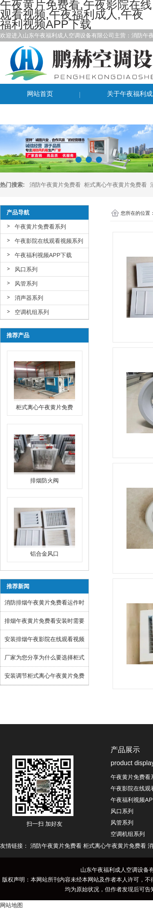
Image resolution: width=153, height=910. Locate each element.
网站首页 (40, 93)
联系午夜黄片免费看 (56, 114)
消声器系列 (29, 298)
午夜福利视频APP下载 (43, 255)
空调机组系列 (32, 312)
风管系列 (26, 283)
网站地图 (11, 905)
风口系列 (26, 269)
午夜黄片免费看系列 (40, 226)
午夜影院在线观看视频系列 (49, 241)
